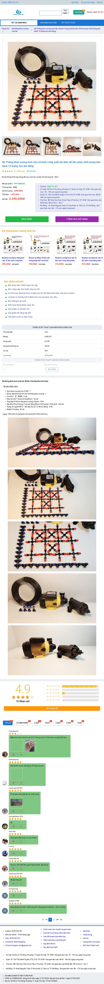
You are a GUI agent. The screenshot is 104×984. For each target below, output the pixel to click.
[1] (43, 919)
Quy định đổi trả (49, 944)
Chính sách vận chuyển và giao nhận (57, 929)
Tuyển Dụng (87, 935)
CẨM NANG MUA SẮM (48, 23)
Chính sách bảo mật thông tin (54, 940)
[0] (46, 919)
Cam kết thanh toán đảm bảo (54, 936)
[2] (54, 919)
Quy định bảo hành (50, 947)
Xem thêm (52, 369)
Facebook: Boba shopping (15, 942)
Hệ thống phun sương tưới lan (20, 30)
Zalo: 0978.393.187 (12, 938)
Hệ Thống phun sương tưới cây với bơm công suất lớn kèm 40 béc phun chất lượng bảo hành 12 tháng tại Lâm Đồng (67, 30)
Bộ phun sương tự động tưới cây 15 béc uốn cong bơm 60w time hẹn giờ (16, 259)
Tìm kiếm (65, 11)
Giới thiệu (74, 2)
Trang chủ (5, 30)
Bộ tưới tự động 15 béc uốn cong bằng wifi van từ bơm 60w (42, 259)
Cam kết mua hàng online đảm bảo (56, 933)
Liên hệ (99, 2)
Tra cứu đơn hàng (87, 2)
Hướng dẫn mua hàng (91, 942)
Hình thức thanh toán (91, 945)
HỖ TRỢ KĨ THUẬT (68, 23)
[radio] (14, 697)
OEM (15, 187)
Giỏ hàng (78, 12)
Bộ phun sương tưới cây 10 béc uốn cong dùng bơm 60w (69, 259)
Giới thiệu (86, 931)
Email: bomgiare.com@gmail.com (18, 945)
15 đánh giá (19, 171)
